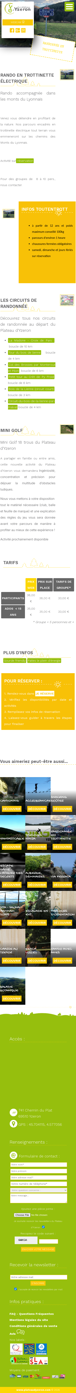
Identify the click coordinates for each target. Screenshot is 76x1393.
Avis (17, 1334)
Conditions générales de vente (33, 1326)
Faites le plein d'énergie (44, 660)
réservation (25, 161)
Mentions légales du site (29, 1320)
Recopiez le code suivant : (38, 1233)
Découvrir (11, 809)
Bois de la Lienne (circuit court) (31, 389)
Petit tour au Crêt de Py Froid (31, 377)
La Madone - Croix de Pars (31, 340)
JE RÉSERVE (45, 693)
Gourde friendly (15, 660)
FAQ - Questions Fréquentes (32, 1314)
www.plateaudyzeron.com (33, 1389)
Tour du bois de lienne (25, 352)
